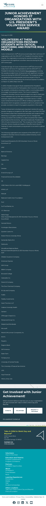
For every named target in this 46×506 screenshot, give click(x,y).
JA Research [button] (9, 470)
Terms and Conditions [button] (8, 497)
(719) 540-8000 (9, 444)
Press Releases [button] (10, 472)
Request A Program (34, 410)
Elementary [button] (9, 479)
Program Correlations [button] (12, 461)
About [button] (7, 468)
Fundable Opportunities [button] (13, 466)
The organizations (31, 71)
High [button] (7, 483)
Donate (8, 410)
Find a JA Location (11, 491)
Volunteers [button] (9, 453)
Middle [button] (7, 481)
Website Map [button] (38, 497)
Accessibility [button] (29, 497)
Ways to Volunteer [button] (11, 455)
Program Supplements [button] (13, 459)
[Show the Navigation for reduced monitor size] (42, 5)
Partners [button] (8, 464)
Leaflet (27, 425)
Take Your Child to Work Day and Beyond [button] (19, 489)
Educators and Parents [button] (14, 457)
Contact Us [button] (8, 442)
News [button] (7, 474)
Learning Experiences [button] (13, 477)
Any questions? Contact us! (11, 419)
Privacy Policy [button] (20, 497)
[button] (14, 502)
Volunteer (20, 410)
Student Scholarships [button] (12, 485)
